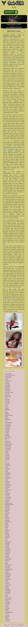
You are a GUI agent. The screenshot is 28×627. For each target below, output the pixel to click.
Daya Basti (7, 435)
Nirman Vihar (7, 536)
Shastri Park (7, 593)
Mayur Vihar (7, 513)
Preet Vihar (7, 550)
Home (5, 624)
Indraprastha (7, 464)
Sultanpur (7, 600)
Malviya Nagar (8, 389)
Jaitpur (6, 467)
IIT (5, 461)
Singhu (6, 595)
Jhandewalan (7, 472)
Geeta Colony (7, 449)
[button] (14, 7)
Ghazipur (7, 451)
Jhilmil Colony (8, 474)
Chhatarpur (7, 428)
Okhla (6, 539)
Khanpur (6, 488)
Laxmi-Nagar (7, 386)
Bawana (6, 412)
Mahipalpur (7, 388)
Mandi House (7, 508)
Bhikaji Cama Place (8, 415)
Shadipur (7, 586)
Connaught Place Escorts (10, 375)
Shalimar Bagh (8, 585)
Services (14, 624)
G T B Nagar (7, 457)
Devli (6, 439)
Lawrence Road (8, 497)
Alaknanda (7, 403)
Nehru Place (7, 390)
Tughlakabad (7, 608)
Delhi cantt (7, 438)
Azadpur (6, 408)
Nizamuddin (7, 537)
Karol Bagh (7, 383)
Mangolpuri (7, 510)
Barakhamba (7, 409)
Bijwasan (7, 418)
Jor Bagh (7, 475)
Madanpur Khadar (8, 503)
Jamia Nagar (7, 468)
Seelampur (7, 582)
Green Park (7, 455)
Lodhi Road (7, 500)
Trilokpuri (7, 606)
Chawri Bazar (7, 426)
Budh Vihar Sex (8, 419)
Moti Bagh (7, 518)
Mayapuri (7, 511)
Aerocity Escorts (8, 373)
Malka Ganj (7, 507)
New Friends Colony (9, 392)
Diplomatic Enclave (8, 444)
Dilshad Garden (8, 442)
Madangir (7, 501)
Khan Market (7, 487)
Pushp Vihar (7, 553)
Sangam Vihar (8, 573)
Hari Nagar (7, 458)
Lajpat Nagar (7, 385)
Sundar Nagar (7, 602)
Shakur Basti (7, 589)
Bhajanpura (7, 413)
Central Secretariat (8, 422)
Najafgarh (7, 526)
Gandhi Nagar (7, 448)
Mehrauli (6, 514)
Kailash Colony (8, 477)
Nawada (6, 531)
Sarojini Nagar (8, 579)
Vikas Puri (7, 613)
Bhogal (6, 416)
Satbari (6, 580)
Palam (6, 540)
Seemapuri (7, 583)
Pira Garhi (7, 546)
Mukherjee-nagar (8, 521)
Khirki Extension (8, 490)
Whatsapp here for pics (14, 26)
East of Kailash (8, 445)
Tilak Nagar (7, 603)
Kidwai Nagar (7, 493)
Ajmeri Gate (7, 402)
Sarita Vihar (7, 577)
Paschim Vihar (8, 395)
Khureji (6, 491)
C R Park (7, 432)
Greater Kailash (8, 380)
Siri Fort (6, 596)
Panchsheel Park (8, 541)
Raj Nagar (7, 556)
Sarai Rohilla (7, 576)
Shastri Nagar (7, 592)
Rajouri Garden (8, 396)
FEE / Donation (21, 624)
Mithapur (7, 516)
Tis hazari (7, 605)
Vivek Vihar (7, 615)
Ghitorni (6, 452)
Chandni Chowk (8, 425)
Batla (6, 411)
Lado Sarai (7, 495)
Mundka (6, 523)
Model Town (7, 517)
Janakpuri (7, 382)
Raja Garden (7, 557)
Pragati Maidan (8, 549)
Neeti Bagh (7, 534)
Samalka (6, 572)
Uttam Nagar (7, 399)
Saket (6, 398)
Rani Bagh (7, 560)
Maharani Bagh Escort (9, 504)
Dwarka (6, 379)
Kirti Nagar (7, 494)
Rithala (6, 563)
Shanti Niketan (8, 590)
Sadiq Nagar (7, 567)
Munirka (6, 524)
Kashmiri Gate (8, 485)
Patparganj (7, 544)
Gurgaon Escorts (8, 376)
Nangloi (6, 527)
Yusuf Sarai (7, 621)
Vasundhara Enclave (9, 612)
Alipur (6, 405)
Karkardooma (7, 484)
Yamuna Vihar (7, 619)
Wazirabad (7, 616)
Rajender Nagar (8, 559)
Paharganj (7, 393)
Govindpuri (7, 454)
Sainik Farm (7, 570)
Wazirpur (7, 618)
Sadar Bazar (7, 566)
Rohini (6, 562)
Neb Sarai (7, 533)
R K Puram (7, 554)
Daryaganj (7, 434)
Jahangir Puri (7, 465)
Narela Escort (7, 530)
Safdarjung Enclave (9, 569)
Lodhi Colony (7, 498)
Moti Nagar (7, 520)
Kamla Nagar (7, 481)
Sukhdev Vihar (8, 599)
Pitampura (7, 547)
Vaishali (6, 609)
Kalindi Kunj (7, 478)
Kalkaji (6, 480)
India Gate (7, 462)
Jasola (6, 471)
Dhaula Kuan (7, 441)
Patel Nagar (7, 543)
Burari (6, 421)
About (9, 624)
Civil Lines (7, 431)
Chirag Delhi (7, 429)
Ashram (6, 406)
